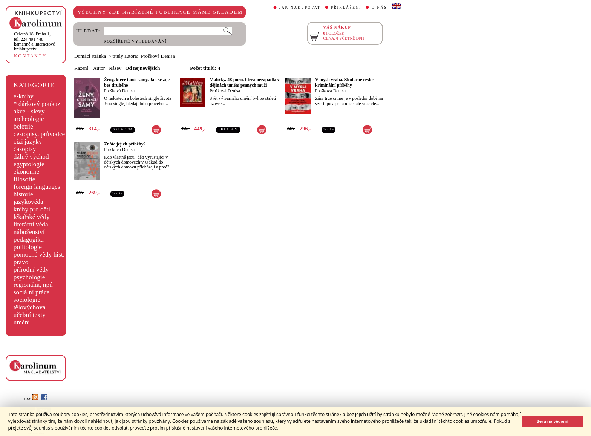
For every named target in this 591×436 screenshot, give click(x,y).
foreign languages (37, 186)
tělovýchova (30, 307)
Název (115, 68)
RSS (31, 399)
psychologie (29, 277)
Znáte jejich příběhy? (125, 144)
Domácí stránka (90, 56)
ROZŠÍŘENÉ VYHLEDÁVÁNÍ (135, 41)
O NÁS (379, 7)
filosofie (24, 179)
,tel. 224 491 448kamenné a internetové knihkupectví (34, 41)
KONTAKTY (30, 55)
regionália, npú (33, 284)
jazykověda (28, 201)
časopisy (25, 149)
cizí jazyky (28, 141)
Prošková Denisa (119, 90)
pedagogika (29, 239)
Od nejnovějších (142, 68)
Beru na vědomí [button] (552, 421)
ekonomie (26, 171)
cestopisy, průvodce (39, 134)
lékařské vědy (32, 216)
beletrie (23, 126)
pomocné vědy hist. (39, 254)
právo (21, 262)
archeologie (29, 118)
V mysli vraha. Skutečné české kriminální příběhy (344, 82)
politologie (28, 247)
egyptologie (29, 164)
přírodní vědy (31, 269)
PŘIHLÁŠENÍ (346, 7)
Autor (99, 68)
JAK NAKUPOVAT (300, 7)
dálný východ (31, 156)
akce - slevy (29, 111)
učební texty (30, 314)
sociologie (27, 299)
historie (23, 194)
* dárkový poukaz (37, 103)
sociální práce (32, 292)
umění (22, 322)
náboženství (29, 232)
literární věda (31, 224)
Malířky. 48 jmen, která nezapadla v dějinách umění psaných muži (245, 82)
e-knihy (24, 96)
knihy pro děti (32, 209)
